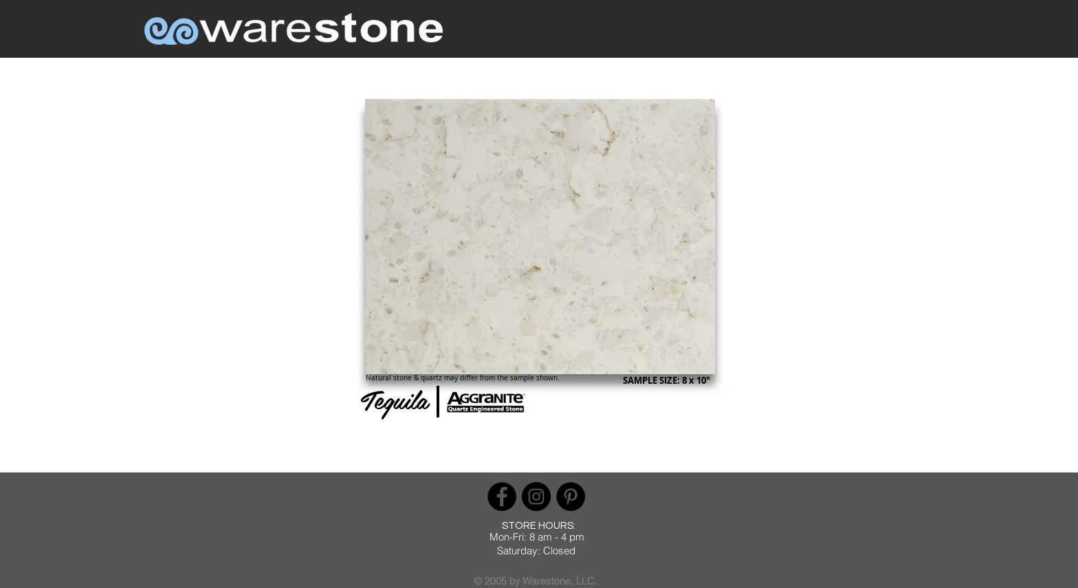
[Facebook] (501, 496)
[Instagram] (536, 496)
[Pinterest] (570, 496)
